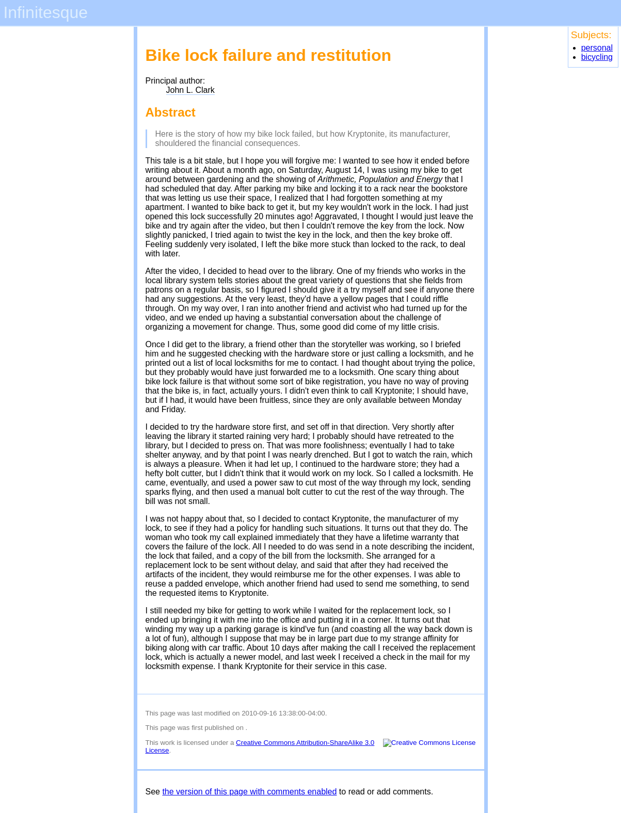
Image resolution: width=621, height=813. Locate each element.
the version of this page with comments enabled (249, 791)
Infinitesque (45, 12)
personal (597, 47)
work (167, 742)
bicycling (597, 57)
